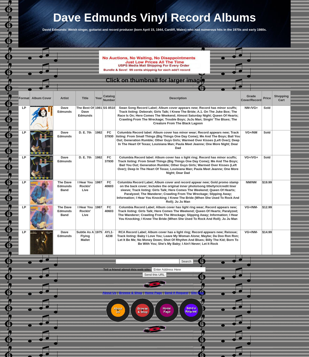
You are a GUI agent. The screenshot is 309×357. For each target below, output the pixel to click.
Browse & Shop (130, 293)
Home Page (153, 293)
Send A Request (177, 293)
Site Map (197, 293)
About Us (109, 293)
